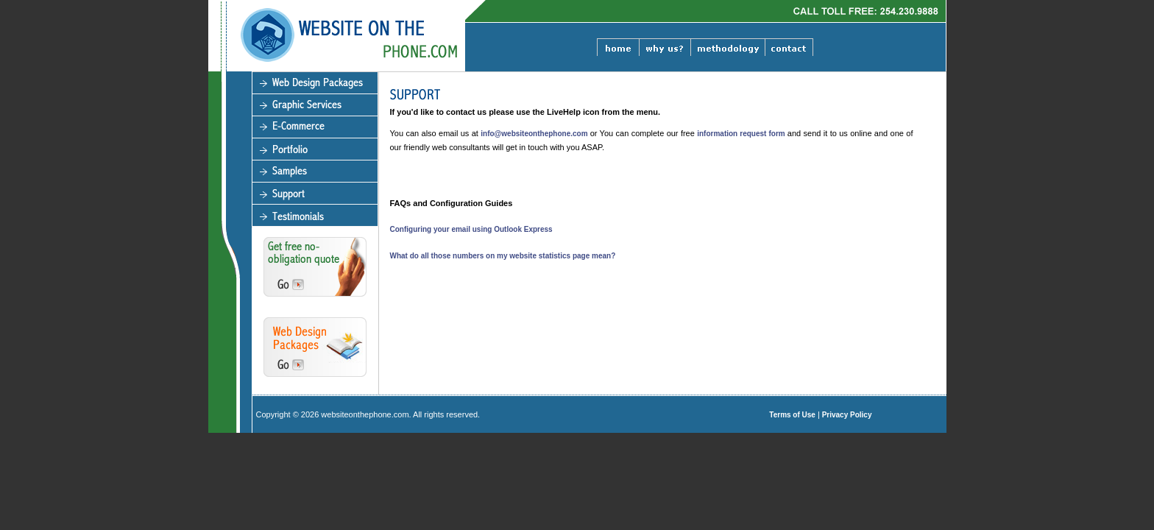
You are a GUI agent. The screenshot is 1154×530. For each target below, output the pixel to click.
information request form (742, 134)
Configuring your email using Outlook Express (471, 229)
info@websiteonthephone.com (535, 134)
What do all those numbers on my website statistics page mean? (503, 256)
